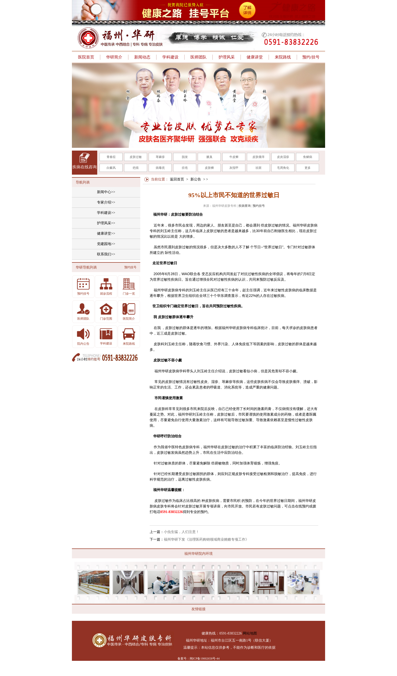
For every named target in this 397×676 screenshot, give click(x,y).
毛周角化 (283, 168)
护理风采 (227, 57)
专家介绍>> (106, 202)
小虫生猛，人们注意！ (181, 532)
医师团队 (198, 57)
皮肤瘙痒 (258, 157)
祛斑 (258, 168)
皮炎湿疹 (283, 157)
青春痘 (111, 157)
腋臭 (209, 157)
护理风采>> (106, 223)
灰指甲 (234, 168)
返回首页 (177, 179)
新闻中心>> (106, 192)
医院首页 (86, 57)
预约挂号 (259, 206)
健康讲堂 (255, 57)
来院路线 (283, 57)
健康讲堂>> (106, 233)
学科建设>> (106, 213)
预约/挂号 (311, 57)
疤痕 (136, 168)
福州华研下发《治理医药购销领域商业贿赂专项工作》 (206, 539)
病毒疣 (160, 168)
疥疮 (185, 168)
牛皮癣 (234, 157)
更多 (308, 168)
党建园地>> (106, 244)
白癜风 (111, 168)
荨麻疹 (160, 157)
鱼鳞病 (307, 157)
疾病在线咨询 (84, 167)
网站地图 (250, 633)
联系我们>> (106, 254)
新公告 (195, 179)
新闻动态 (142, 57)
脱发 (185, 157)
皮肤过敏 (136, 157)
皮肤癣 (209, 168)
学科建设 (170, 57)
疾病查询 (245, 206)
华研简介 (114, 57)
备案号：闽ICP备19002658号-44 (198, 658)
